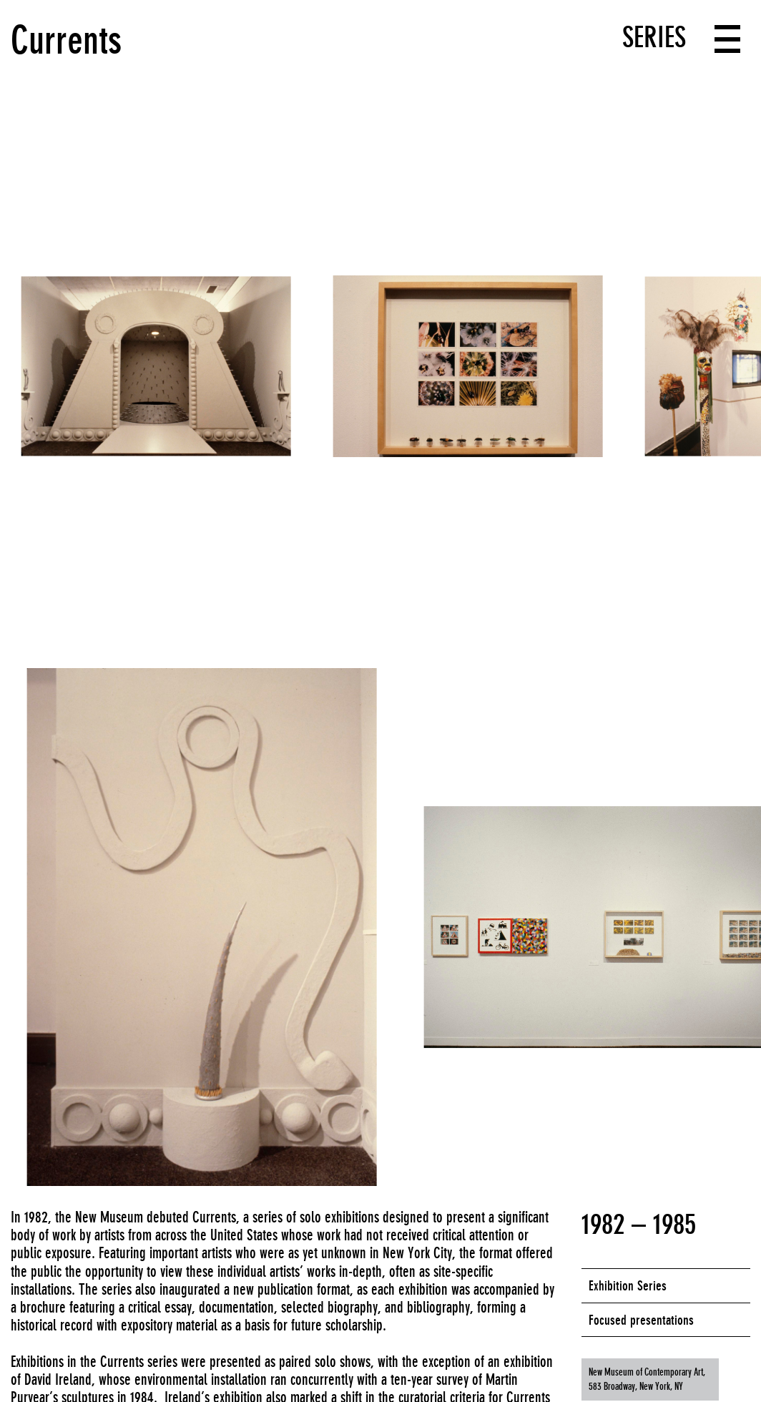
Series (654, 37)
